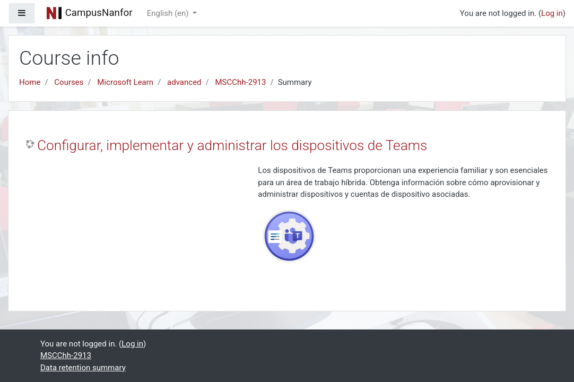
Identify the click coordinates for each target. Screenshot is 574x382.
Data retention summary (83, 367)
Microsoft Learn (125, 82)
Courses (68, 82)
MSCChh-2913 (240, 82)
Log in (552, 13)
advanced (184, 82)
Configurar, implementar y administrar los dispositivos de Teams (232, 145)
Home (29, 82)
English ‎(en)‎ (169, 13)
